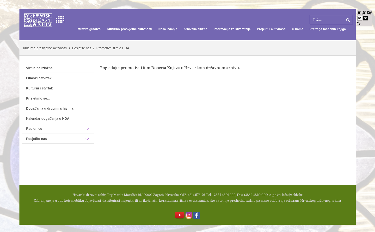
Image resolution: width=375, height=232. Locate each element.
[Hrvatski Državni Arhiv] (38, 20)
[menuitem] (89, 29)
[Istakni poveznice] (359, 23)
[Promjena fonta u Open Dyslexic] (369, 12)
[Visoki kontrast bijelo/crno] (359, 18)
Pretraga (347, 19)
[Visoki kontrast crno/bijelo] (365, 18)
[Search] (331, 19)
